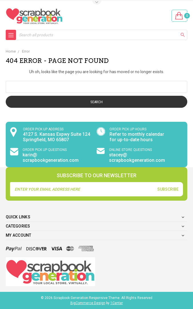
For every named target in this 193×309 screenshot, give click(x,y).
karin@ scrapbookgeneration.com (51, 157)
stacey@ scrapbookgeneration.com (137, 157)
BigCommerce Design (87, 303)
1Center (116, 303)
